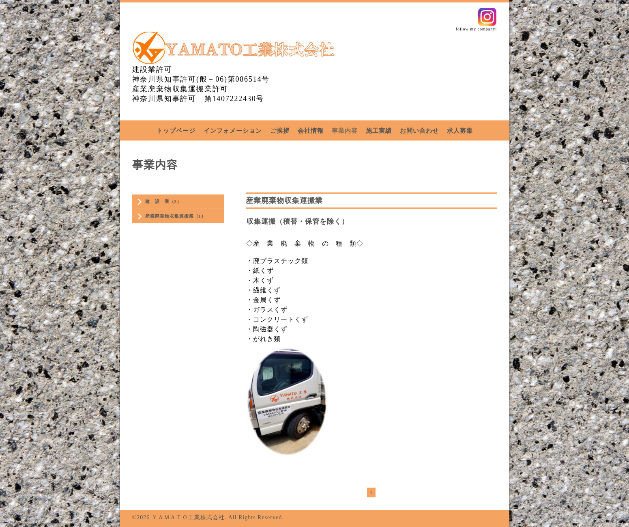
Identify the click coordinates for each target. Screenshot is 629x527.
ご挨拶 (280, 130)
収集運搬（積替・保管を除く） (298, 221)
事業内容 (345, 130)
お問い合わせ (419, 130)
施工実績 (379, 130)
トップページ (176, 130)
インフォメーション (233, 130)
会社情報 (311, 130)
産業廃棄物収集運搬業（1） (175, 216)
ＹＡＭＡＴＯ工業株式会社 (188, 517)
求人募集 (460, 130)
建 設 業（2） (163, 201)
